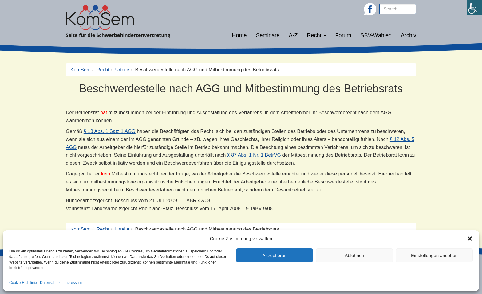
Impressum (73, 282)
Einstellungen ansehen (434, 255)
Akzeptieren (274, 255)
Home (239, 35)
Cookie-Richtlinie (23, 282)
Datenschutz (50, 282)
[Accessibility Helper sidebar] (474, 7)
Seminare (268, 35)
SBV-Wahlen (376, 35)
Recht (316, 35)
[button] (470, 239)
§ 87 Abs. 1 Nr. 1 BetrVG (254, 155)
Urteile (122, 69)
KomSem (80, 69)
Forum (343, 35)
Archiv (408, 35)
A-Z (293, 35)
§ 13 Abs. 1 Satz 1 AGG (110, 131)
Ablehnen (354, 255)
